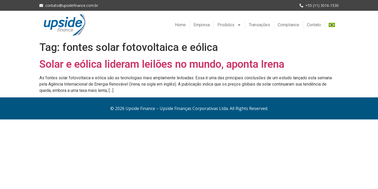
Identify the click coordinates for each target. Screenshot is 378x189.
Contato (314, 24)
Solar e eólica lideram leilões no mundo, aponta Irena (161, 64)
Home (180, 24)
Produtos (229, 25)
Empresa (201, 24)
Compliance (288, 24)
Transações (259, 24)
